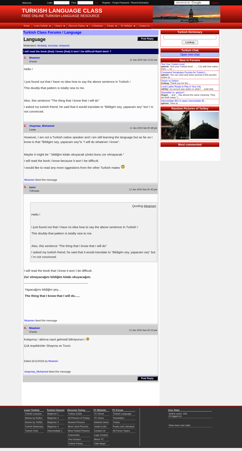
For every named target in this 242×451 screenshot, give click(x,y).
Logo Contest (101, 435)
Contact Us (144, 25)
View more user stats (179, 425)
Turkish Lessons (33, 413)
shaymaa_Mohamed (41, 125)
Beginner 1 (53, 413)
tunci (32, 187)
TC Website (128, 25)
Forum (112, 25)
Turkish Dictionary (190, 32)
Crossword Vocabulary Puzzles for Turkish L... (184, 72)
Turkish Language (122, 413)
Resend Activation (140, 2)
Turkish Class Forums (42, 32)
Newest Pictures (76, 422)
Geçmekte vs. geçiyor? (172, 92)
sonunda (52, 45)
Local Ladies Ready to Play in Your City (181, 86)
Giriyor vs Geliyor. (170, 80)
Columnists (97, 25)
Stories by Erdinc (33, 418)
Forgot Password (120, 2)
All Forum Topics (121, 431)
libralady (42, 45)
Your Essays (74, 439)
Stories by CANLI (34, 422)
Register (106, 2)
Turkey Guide (75, 413)
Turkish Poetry (75, 443)
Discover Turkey (78, 25)
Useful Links (100, 426)
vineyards (64, 45)
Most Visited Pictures (79, 431)
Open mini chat (190, 54)
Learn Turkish (42, 25)
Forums (195, 60)
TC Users (99, 418)
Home (27, 25)
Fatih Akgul (99, 443)
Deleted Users (101, 422)
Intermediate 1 (54, 431)
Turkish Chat (190, 50)
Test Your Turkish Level (173, 64)
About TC (99, 439)
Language (72, 32)
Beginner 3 (53, 422)
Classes (60, 25)
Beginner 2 (53, 418)
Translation (118, 418)
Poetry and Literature (124, 426)
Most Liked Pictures (78, 426)
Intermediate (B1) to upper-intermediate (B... (183, 101)
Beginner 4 (53, 426)
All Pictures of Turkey (79, 418)
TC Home (99, 413)
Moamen (34, 57)
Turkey (116, 422)
